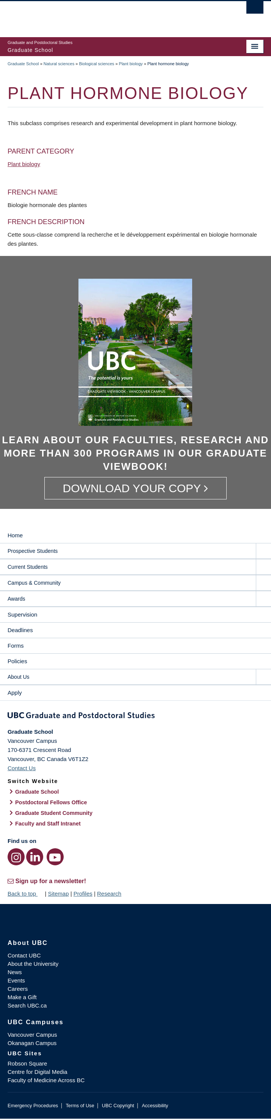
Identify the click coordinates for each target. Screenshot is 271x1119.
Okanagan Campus (32, 1043)
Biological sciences (96, 63)
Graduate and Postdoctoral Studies (135, 716)
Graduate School (23, 63)
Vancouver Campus (32, 1034)
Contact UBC (24, 955)
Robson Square (27, 1063)
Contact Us (22, 768)
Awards (16, 599)
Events (16, 980)
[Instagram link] (16, 856)
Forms (16, 645)
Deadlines (20, 630)
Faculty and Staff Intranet (48, 824)
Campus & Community (34, 583)
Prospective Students (33, 551)
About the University (33, 963)
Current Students (28, 567)
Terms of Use (80, 1105)
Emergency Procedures (33, 1105)
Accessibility (155, 1105)
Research (109, 893)
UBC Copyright (118, 1105)
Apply (15, 692)
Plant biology (131, 63)
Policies (17, 661)
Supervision (22, 614)
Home (15, 535)
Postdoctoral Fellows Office (51, 802)
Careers (18, 989)
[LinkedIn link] (34, 856)
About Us (19, 677)
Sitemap (58, 893)
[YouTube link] (55, 856)
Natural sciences (59, 63)
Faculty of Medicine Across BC (46, 1080)
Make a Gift (22, 997)
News (15, 972)
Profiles (83, 893)
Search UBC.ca (27, 1005)
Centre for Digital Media (37, 1072)
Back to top (25, 893)
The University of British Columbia (97, 15)
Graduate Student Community (53, 813)
